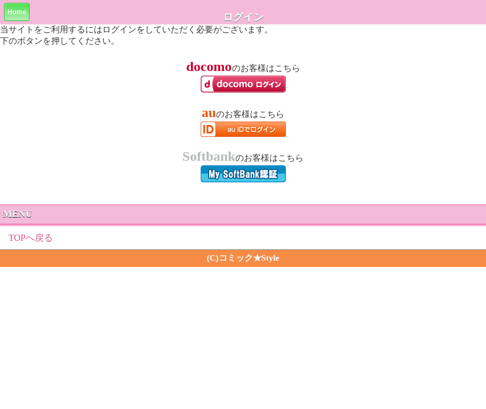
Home (16, 12)
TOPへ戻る (31, 238)
